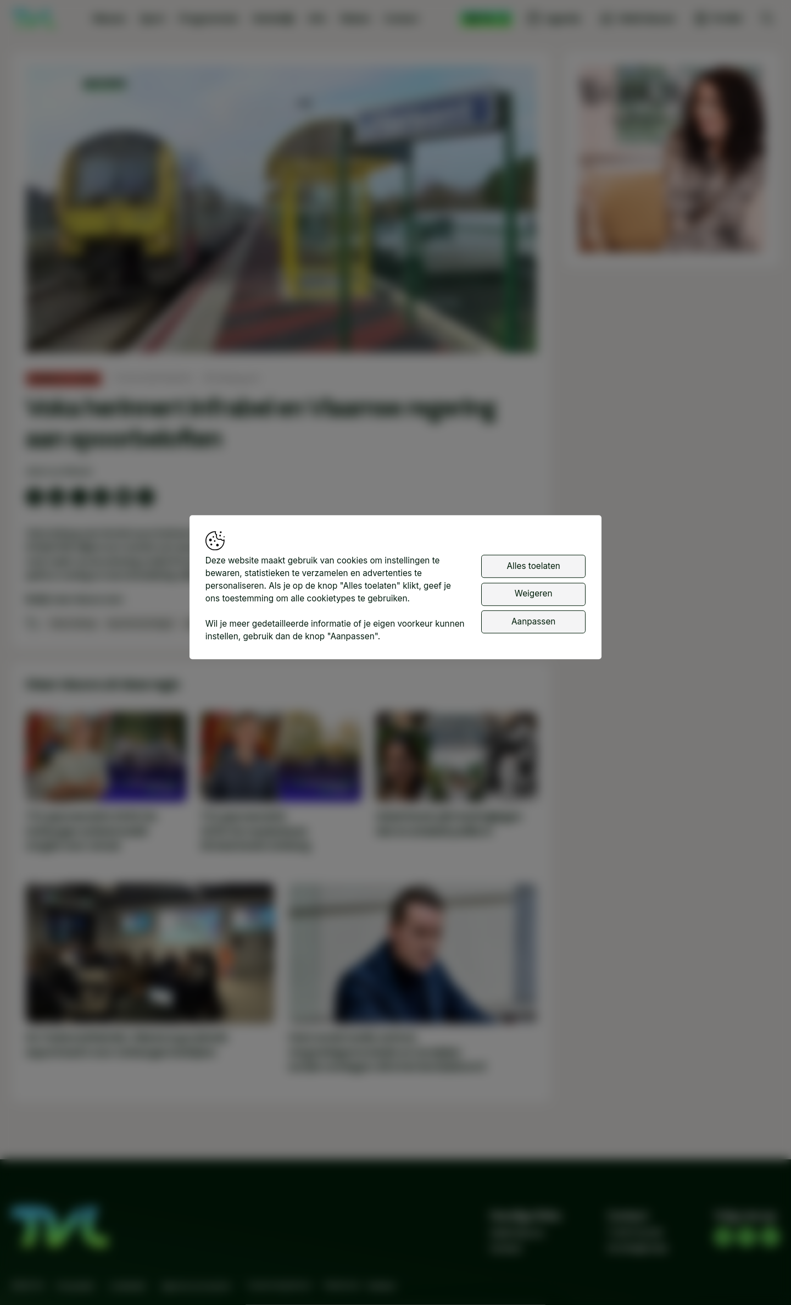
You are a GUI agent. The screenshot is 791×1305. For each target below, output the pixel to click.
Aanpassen (533, 623)
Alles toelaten (533, 567)
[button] (284, 211)
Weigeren (534, 595)
